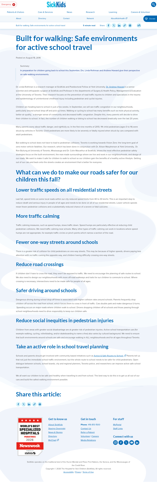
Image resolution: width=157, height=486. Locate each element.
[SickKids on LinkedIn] (137, 442)
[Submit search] (153, 4)
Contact (66, 18)
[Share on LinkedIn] (119, 25)
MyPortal (117, 424)
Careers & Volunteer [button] (140, 12)
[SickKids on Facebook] (121, 442)
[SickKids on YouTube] (131, 442)
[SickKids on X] (126, 442)
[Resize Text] (139, 25)
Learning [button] (113, 12)
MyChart (52, 440)
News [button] (69, 12)
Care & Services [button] (45, 12)
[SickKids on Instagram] (115, 442)
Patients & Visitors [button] (15, 12)
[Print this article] (130, 25)
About (18, 18)
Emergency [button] (8, 4)
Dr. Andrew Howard (115, 87)
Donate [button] (150, 19)
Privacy (78, 472)
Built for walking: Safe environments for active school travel (76, 43)
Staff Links (118, 428)
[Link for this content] (124, 25)
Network (90, 18)
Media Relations (88, 440)
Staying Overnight (56, 428)
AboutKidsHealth (118, 18)
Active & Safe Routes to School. (109, 355)
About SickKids (55, 424)
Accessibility (68, 472)
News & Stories (55, 432)
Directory (42, 18)
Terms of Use (88, 472)
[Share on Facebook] (108, 25)
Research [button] (90, 12)
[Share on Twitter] (114, 25)
